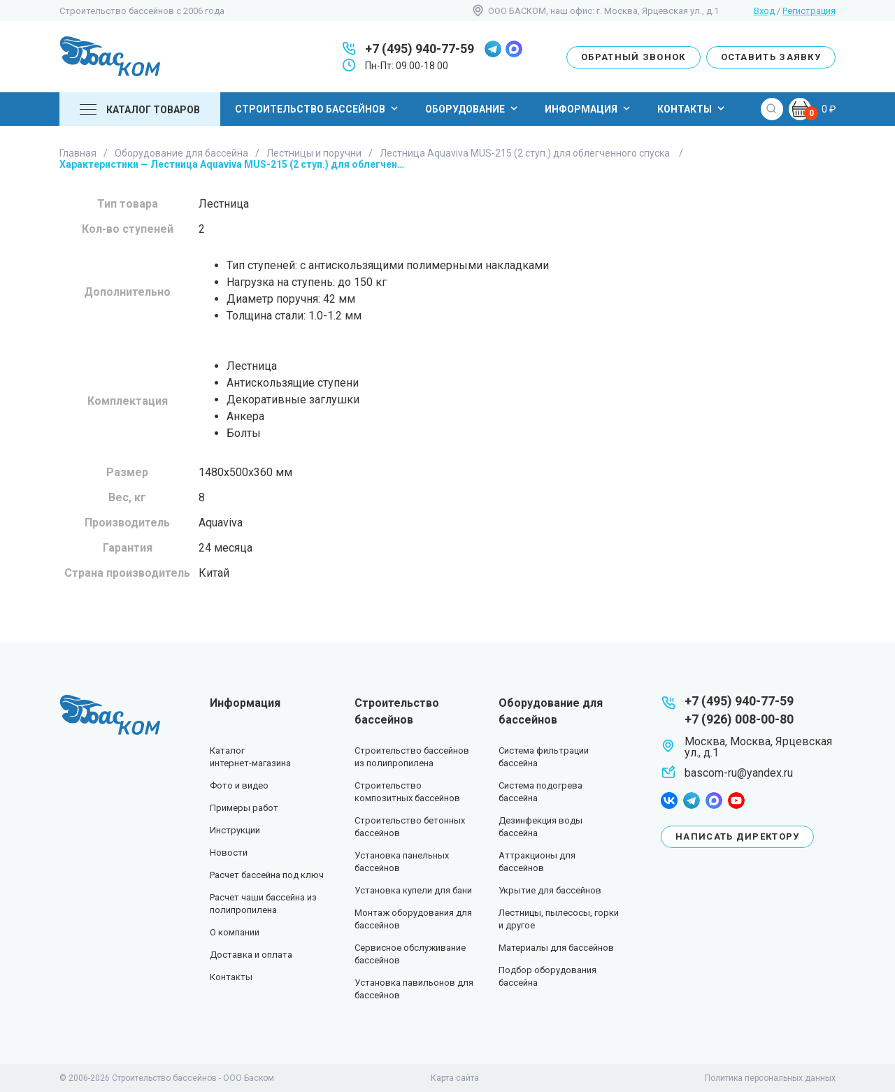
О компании (234, 932)
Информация (589, 108)
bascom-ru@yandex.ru (739, 773)
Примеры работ (244, 808)
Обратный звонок (633, 57)
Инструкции (235, 830)
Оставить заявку (771, 57)
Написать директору (737, 836)
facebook (669, 800)
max (514, 49)
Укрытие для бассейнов (550, 890)
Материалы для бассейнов (556, 947)
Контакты (692, 108)
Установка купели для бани (413, 890)
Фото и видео (239, 785)
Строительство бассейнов (318, 108)
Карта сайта (455, 1078)
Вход (764, 11)
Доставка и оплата (251, 954)
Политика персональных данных (770, 1078)
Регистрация (809, 11)
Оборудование (473, 108)
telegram (493, 49)
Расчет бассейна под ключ (267, 875)
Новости (229, 852)
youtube (736, 800)
